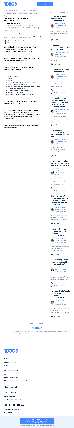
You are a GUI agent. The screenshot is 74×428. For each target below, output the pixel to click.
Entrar (62, 4)
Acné (14, 13)
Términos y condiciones (11, 384)
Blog (5, 375)
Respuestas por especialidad (12, 399)
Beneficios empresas (10, 362)
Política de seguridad (10, 387)
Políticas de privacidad (11, 378)
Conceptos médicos (10, 396)
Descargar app (45, 4)
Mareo (31, 13)
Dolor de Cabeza (22, 13)
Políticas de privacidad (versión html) (15, 381)
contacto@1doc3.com (12, 409)
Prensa (6, 365)
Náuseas (8, 13)
